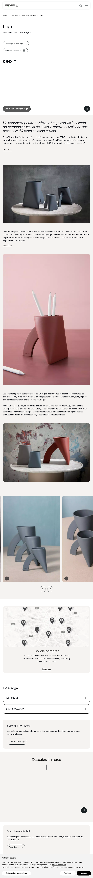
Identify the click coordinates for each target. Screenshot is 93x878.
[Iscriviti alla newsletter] (16, 847)
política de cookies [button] (59, 865)
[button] (43, 589)
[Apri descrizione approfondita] (9, 149)
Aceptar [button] (84, 873)
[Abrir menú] (86, 5)
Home (5, 15)
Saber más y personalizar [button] (16, 873)
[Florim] (11, 5)
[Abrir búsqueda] (80, 5)
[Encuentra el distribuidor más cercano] (46, 669)
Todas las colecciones (29, 15)
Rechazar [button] (68, 873)
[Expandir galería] (7, 579)
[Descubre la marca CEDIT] (46, 794)
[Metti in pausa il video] (87, 109)
